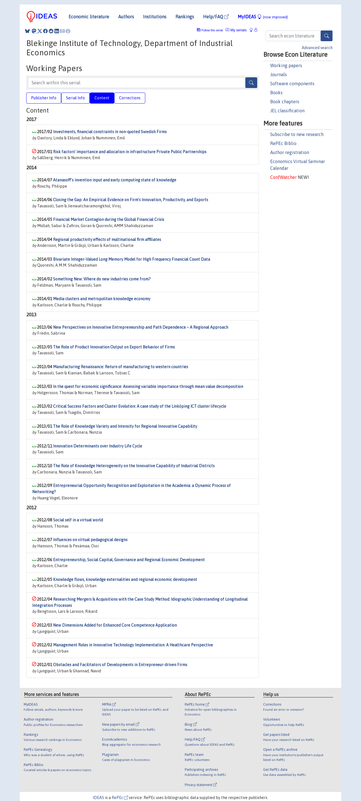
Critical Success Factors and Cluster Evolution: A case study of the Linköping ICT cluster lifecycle (139, 406)
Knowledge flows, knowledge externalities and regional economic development (125, 579)
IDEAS (98, 797)
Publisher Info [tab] (43, 98)
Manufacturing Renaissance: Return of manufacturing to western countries (120, 367)
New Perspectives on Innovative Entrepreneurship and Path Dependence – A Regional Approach (140, 327)
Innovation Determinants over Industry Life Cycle (97, 446)
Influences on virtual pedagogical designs (90, 539)
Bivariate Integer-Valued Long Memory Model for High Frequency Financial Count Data (131, 259)
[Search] (327, 35)
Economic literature (89, 16)
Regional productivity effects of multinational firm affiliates (107, 239)
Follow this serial (212, 30)
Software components (292, 83)
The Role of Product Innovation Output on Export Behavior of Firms (114, 347)
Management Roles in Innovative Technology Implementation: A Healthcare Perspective (133, 645)
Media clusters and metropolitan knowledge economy (101, 299)
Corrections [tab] (129, 98)
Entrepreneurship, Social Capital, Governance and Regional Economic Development (129, 560)
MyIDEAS (263, 16)
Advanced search (317, 47)
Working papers (286, 65)
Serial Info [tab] (75, 98)
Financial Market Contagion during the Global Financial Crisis (108, 219)
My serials (236, 30)
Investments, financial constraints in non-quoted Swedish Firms (110, 132)
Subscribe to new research (296, 134)
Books (276, 92)
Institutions (154, 16)
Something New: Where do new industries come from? (102, 279)
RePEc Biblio (283, 143)
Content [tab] (101, 98)
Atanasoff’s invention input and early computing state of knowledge (114, 180)
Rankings (184, 16)
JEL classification (287, 110)
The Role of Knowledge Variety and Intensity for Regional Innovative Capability (125, 426)
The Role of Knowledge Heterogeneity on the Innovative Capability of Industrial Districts (134, 466)
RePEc (120, 797)
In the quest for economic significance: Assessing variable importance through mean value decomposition (148, 386)
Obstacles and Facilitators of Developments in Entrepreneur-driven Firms (120, 664)
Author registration (289, 152)
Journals (278, 74)
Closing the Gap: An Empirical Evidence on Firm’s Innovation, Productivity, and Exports (130, 199)
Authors (126, 16)
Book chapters (284, 101)
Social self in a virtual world (78, 520)
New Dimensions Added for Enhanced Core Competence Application (115, 625)
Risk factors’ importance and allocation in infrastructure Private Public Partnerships (129, 152)
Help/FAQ (216, 16)
